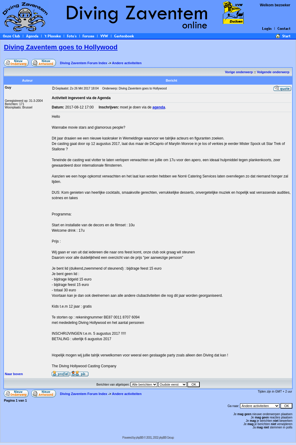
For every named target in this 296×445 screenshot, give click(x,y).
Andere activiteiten (126, 63)
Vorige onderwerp (239, 72)
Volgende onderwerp (273, 72)
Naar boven (14, 374)
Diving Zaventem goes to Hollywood (61, 47)
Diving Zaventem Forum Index (83, 63)
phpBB (139, 437)
